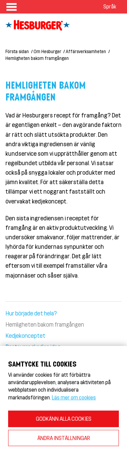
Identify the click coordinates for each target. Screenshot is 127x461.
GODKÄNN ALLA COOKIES (63, 418)
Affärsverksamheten (86, 51)
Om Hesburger (47, 51)
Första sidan (17, 51)
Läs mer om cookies (74, 397)
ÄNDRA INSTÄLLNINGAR (63, 438)
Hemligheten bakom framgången (37, 58)
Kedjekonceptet (25, 335)
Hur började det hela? (31, 313)
